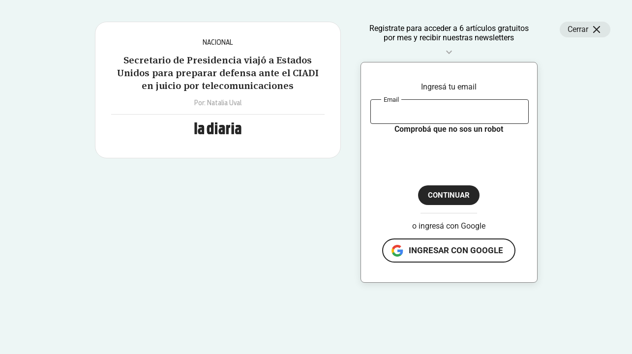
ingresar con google (456, 250)
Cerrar (585, 29)
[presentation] (445, 154)
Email (391, 99)
